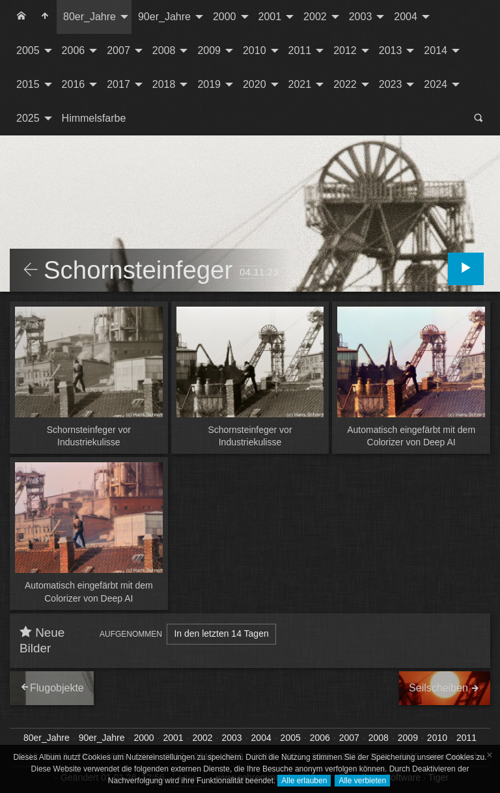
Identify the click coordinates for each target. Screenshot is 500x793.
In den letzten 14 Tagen (221, 633)
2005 (28, 50)
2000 (224, 16)
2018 (164, 84)
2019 (209, 84)
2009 (209, 50)
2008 (164, 50)
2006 (73, 50)
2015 (28, 84)
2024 (435, 84)
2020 (254, 84)
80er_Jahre (89, 16)
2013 (390, 50)
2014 (435, 50)
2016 (73, 84)
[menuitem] (21, 17)
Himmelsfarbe (94, 118)
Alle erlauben (304, 780)
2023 (390, 84)
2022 (345, 84)
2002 (315, 16)
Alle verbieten (362, 780)
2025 (28, 118)
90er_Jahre (164, 16)
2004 (405, 16)
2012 (345, 50)
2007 (118, 50)
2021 (300, 84)
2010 (254, 50)
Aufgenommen (131, 634)
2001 (270, 16)
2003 (360, 16)
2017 (118, 84)
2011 (300, 50)
